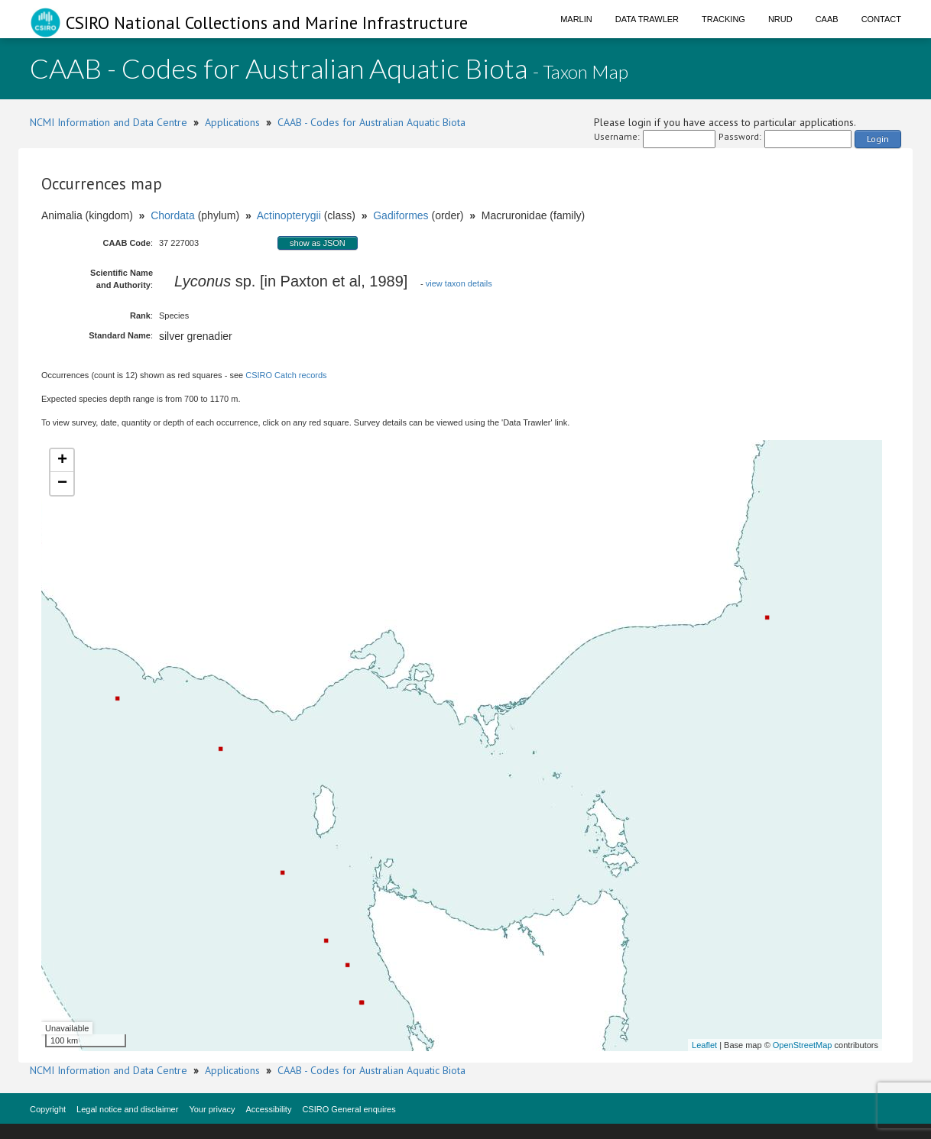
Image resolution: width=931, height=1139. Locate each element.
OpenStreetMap (802, 1045)
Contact (881, 19)
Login (878, 138)
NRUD (780, 19)
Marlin (576, 19)
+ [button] (62, 460)
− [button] (62, 483)
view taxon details (459, 283)
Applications (232, 122)
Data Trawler (647, 19)
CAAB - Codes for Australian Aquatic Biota (371, 122)
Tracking (723, 19)
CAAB (827, 19)
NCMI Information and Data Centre (108, 122)
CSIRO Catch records (285, 375)
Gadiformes (400, 215)
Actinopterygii (289, 215)
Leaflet (704, 1045)
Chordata (173, 215)
